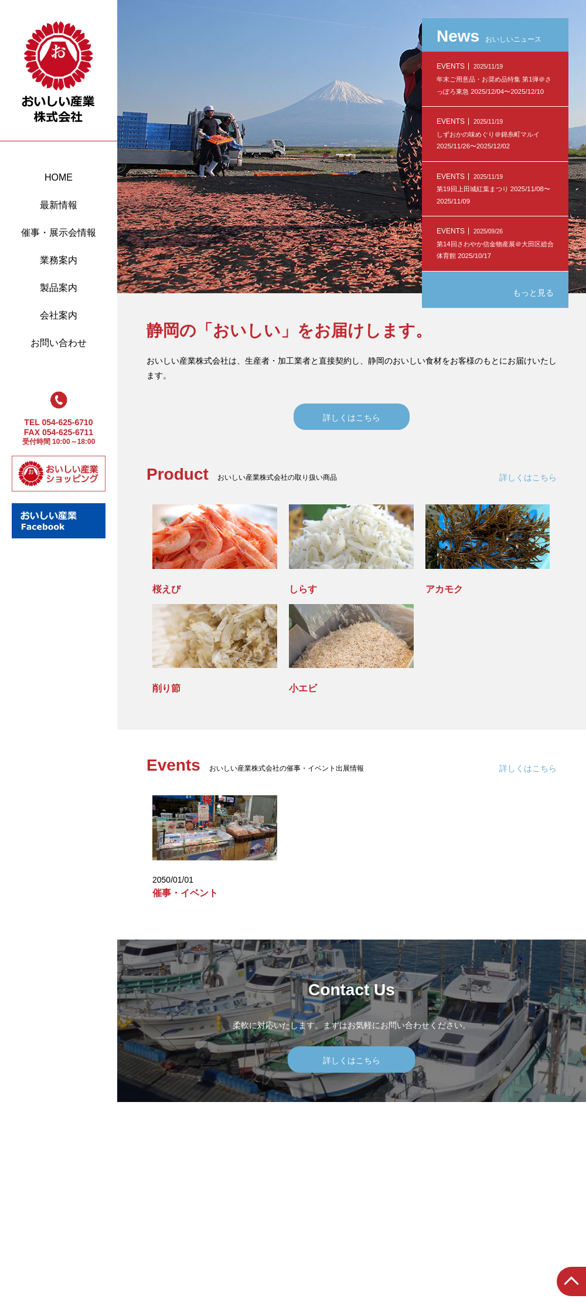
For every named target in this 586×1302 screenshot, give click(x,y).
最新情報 (58, 205)
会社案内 (58, 315)
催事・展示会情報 (58, 233)
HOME (59, 177)
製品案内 (58, 288)
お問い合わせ (58, 343)
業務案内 (58, 260)
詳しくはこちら (351, 417)
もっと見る (533, 292)
